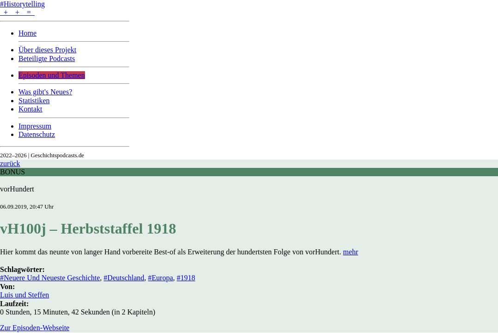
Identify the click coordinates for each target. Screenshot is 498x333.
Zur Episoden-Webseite (34, 328)
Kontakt (30, 109)
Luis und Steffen (24, 295)
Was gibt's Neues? (45, 92)
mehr (350, 252)
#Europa (160, 278)
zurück (10, 163)
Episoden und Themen (51, 75)
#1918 (186, 278)
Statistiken (34, 101)
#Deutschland (123, 278)
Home (27, 33)
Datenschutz (36, 134)
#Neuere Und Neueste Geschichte (50, 278)
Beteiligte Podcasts (46, 58)
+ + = (17, 12)
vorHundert (17, 189)
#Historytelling (22, 4)
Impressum (34, 126)
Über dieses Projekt (47, 50)
